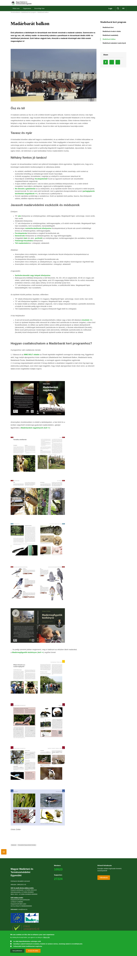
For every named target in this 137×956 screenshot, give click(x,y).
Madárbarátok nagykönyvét (32, 433)
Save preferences (17, 950)
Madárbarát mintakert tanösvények (114, 48)
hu (123, 13)
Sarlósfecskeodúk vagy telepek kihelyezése (32, 280)
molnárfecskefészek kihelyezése (38, 233)
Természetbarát (15, 17)
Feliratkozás (104, 882)
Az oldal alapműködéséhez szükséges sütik (27, 941)
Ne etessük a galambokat (25, 193)
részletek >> (87, 325)
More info (46, 937)
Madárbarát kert (108, 32)
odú (19, 221)
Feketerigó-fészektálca (24, 245)
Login (110, 13)
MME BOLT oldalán (31, 359)
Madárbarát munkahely (110, 40)
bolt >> (47, 433)
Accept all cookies (33, 950)
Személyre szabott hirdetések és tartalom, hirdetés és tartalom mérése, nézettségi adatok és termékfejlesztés (47, 944)
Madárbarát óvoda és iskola (112, 36)
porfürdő (38, 243)
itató (25, 243)
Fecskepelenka (21, 238)
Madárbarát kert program (28, 17)
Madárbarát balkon (43, 17)
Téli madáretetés (21, 248)
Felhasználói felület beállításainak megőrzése (27, 946)
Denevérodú (20, 241)
